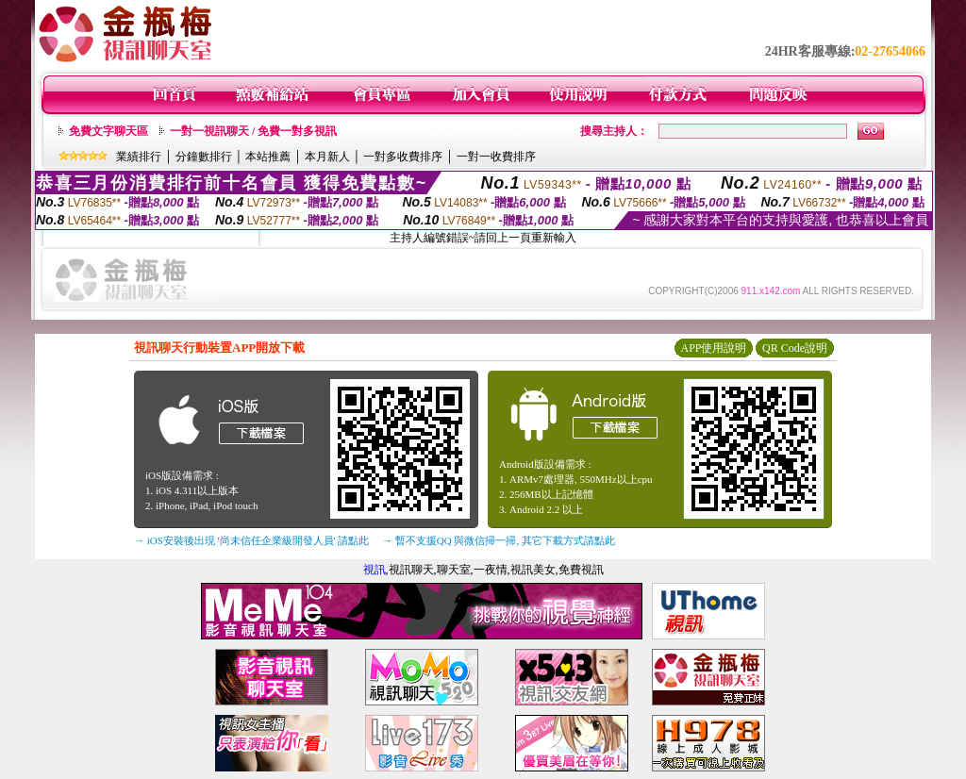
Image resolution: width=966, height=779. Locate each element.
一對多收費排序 (402, 156)
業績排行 (138, 156)
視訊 (374, 569)
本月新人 (327, 156)
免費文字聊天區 (108, 131)
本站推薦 (268, 156)
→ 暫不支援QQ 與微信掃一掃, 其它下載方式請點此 (498, 540)
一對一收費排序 (496, 156)
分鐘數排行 (203, 156)
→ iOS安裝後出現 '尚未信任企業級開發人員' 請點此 (251, 540)
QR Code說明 (794, 348)
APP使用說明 (713, 348)
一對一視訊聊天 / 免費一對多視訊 (253, 131)
